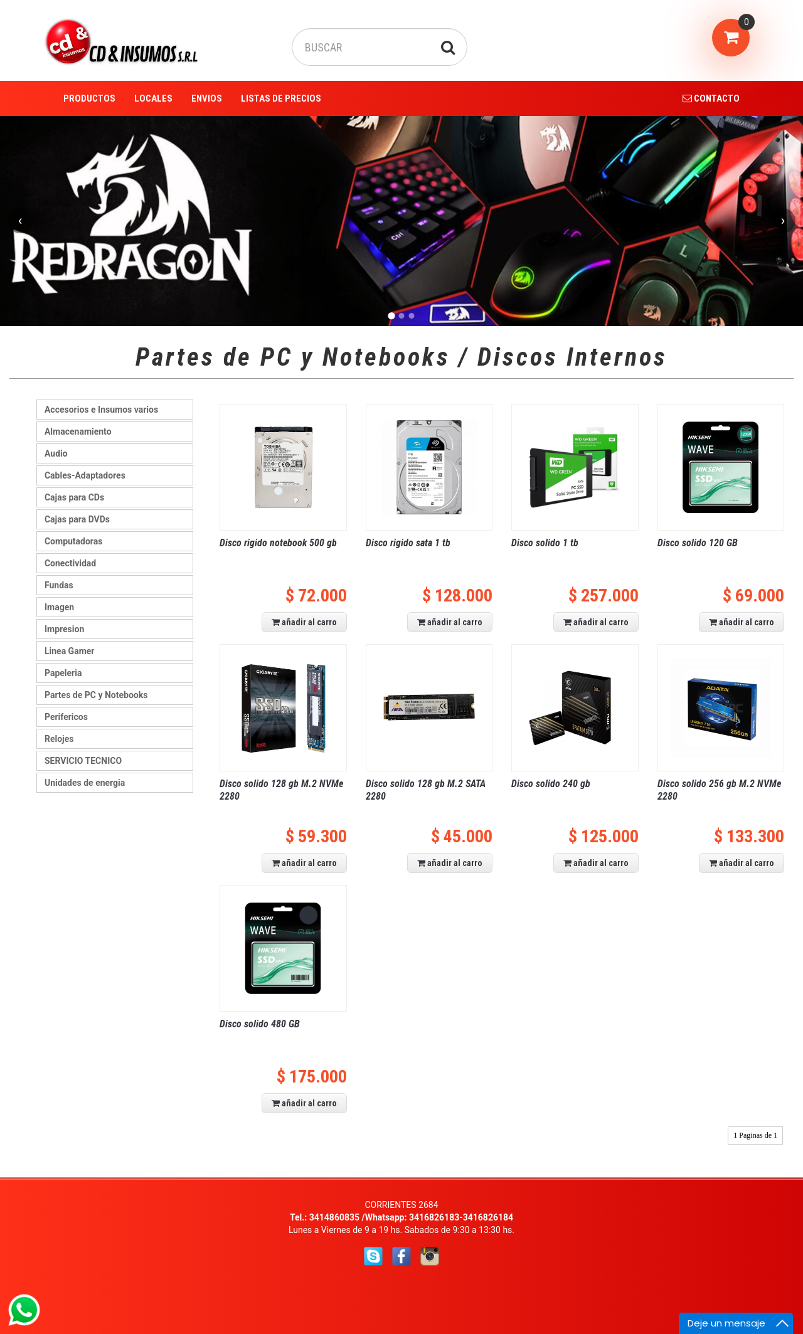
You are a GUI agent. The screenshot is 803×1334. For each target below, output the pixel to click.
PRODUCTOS (89, 98)
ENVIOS (206, 98)
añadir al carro (304, 622)
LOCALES (153, 98)
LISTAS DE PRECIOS (281, 98)
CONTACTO (711, 98)
